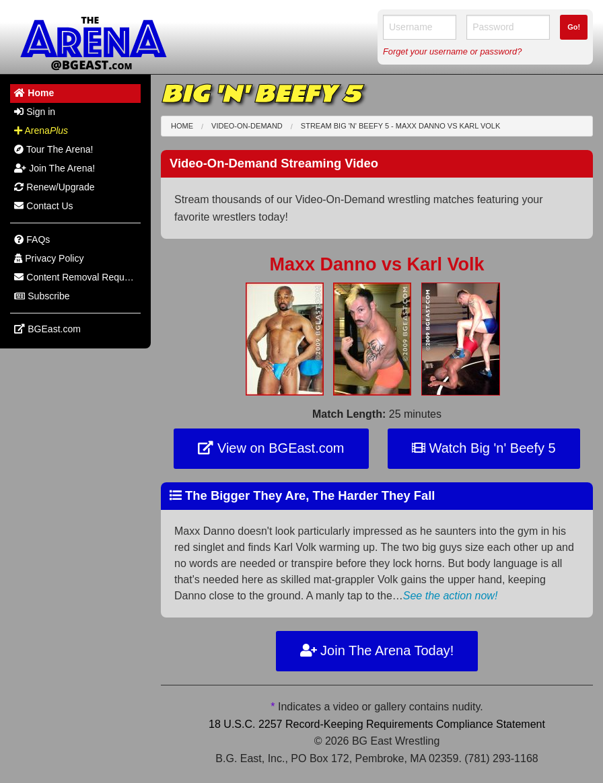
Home (182, 126)
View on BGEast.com (271, 448)
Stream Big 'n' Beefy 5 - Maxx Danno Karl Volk (400, 126)
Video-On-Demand (247, 126)
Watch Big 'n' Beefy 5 (484, 448)
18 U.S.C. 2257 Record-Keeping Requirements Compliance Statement (377, 724)
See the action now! (450, 595)
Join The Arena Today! (377, 650)
